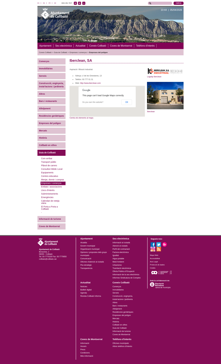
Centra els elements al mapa (81, 118)
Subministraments (49, 194)
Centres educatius (49, 176)
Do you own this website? (92, 102)
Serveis (43, 76)
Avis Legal (154, 261)
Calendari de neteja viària (50, 202)
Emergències (47, 197)
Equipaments (47, 172)
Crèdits (152, 268)
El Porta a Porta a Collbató (49, 208)
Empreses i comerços (78, 52)
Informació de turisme (50, 219)
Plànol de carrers (49, 165)
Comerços (44, 61)
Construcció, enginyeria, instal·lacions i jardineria (51, 85)
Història (43, 138)
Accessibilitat (155, 258)
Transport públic (48, 162)
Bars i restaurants (48, 101)
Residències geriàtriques (51, 116)
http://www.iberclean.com (90, 83)
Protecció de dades (157, 265)
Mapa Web (154, 255)
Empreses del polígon (98, 52)
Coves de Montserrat (49, 226)
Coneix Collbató (45, 52)
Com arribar (46, 158)
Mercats (43, 130)
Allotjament (44, 108)
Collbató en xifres (48, 145)
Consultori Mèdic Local (51, 169)
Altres (42, 94)
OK (126, 102)
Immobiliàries (45, 68)
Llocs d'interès (47, 190)
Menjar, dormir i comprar (52, 180)
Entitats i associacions (51, 187)
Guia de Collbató (60, 52)
